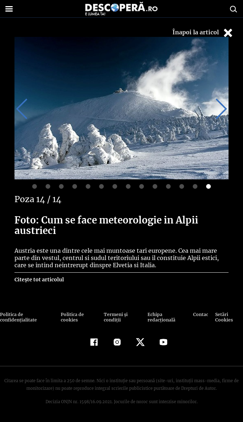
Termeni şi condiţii (114, 317)
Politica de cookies (71, 317)
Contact (200, 314)
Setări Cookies (224, 317)
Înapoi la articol (203, 33)
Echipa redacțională (160, 317)
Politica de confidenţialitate (17, 317)
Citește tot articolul (38, 279)
